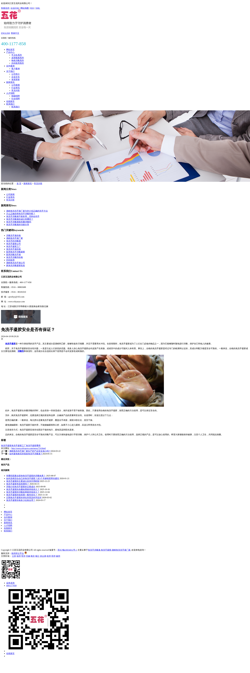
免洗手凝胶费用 (33, 445)
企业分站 (15, 8)
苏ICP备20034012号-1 (67, 550)
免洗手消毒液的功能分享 (17, 224)
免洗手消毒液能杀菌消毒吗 (18, 222)
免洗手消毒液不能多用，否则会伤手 (22, 216)
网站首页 (10, 49)
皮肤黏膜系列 (17, 58)
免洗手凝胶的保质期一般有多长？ (21, 495)
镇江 (37, 556)
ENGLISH (5, 33)
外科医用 (10, 260)
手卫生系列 (16, 55)
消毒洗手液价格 (13, 235)
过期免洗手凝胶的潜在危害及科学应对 (23, 497)
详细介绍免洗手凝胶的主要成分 (20, 487)
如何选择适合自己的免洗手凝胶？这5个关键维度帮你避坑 (32, 478)
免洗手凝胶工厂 (13, 246)
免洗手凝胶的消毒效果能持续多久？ (22, 492)
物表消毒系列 (17, 60)
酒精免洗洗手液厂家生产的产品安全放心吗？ (30, 451)
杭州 (49, 556)
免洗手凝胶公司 (13, 244)
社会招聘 (15, 99)
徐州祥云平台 (17, 553)
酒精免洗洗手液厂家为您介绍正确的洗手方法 (27, 211)
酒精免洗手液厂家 (14, 238)
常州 (23, 556)
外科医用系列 (17, 63)
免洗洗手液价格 (13, 249)
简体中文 (15, 33)
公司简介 (15, 74)
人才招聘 (10, 93)
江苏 (14, 556)
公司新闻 (15, 85)
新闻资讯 (10, 82)
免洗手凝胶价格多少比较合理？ (20, 500)
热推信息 (5, 8)
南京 (33, 556)
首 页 (19, 183)
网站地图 (24, 8)
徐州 (19, 556)
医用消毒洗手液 (13, 254)
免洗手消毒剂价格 (14, 257)
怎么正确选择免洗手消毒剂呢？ (20, 214)
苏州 (53, 556)
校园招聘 (15, 96)
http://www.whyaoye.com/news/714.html (28, 448)
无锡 (28, 556)
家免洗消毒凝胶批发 (15, 265)
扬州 (58, 556)
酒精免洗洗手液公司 (15, 263)
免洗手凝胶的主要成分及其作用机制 (22, 481)
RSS (32, 8)
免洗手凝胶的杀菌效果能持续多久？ (22, 489)
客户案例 (15, 69)
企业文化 (15, 77)
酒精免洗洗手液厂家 (121, 550)
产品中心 (10, 52)
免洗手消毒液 (94, 550)
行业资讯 (15, 88)
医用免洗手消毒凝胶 (15, 252)
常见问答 (15, 90)
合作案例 (10, 66)
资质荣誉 (15, 79)
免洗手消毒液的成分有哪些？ (19, 219)
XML (37, 8)
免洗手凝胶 (6, 445)
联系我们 (10, 104)
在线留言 (10, 101)
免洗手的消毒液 (13, 241)
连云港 (43, 556)
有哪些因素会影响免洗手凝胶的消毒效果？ (26, 476)
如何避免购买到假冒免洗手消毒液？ (26, 454)
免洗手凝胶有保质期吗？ (17, 484)
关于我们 (10, 71)
